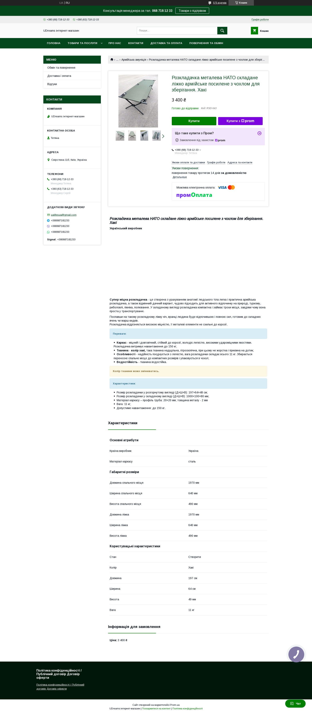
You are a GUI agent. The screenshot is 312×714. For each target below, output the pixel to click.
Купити (194, 121)
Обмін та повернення (61, 67)
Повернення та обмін (206, 43)
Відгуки (52, 84)
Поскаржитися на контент (156, 708)
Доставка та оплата (166, 43)
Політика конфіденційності (187, 708)
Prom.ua (175, 705)
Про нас (114, 43)
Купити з (240, 121)
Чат (295, 703)
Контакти (135, 43)
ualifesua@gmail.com (64, 214)
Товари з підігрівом (192, 10)
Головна (53, 43)
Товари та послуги (82, 43)
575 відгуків (220, 2)
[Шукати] (222, 30)
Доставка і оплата (59, 75)
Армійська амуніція (133, 59)
